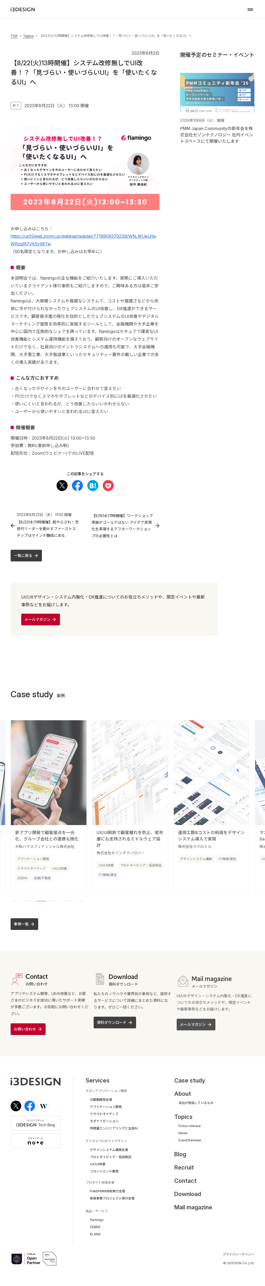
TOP (14, 36)
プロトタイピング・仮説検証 (141, 868)
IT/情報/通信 (107, 877)
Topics (28, 36)
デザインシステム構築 (196, 861)
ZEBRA (22, 880)
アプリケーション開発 (33, 861)
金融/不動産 (42, 880)
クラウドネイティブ (31, 871)
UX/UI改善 (59, 871)
